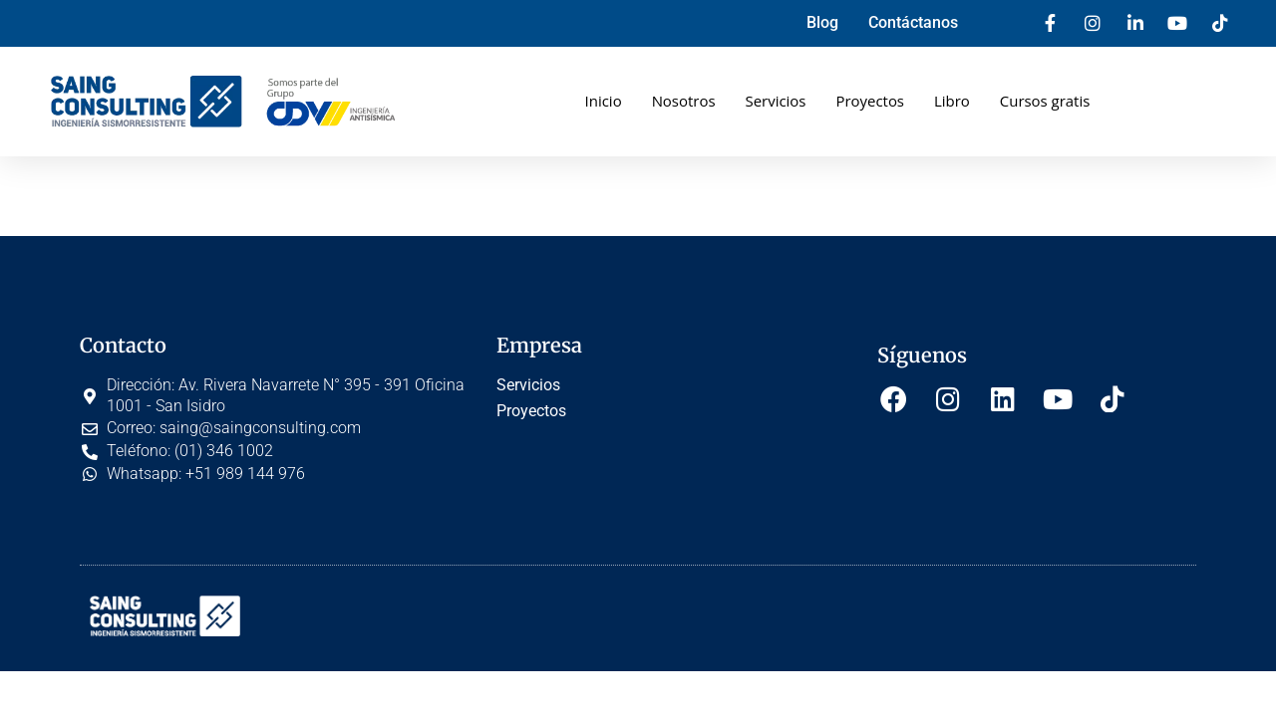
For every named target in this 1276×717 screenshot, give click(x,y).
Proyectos (869, 101)
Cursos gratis (1045, 101)
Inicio (602, 101)
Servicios (775, 101)
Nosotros (683, 101)
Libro (952, 101)
